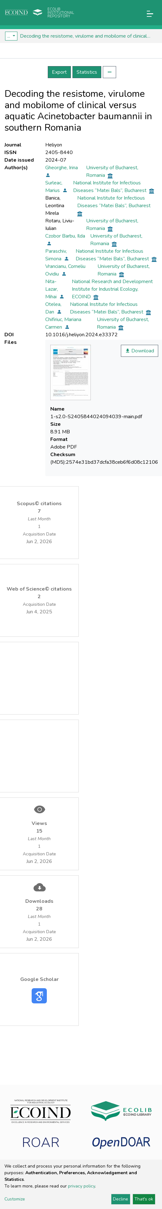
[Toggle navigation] (150, 13)
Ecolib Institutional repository (60, 13)
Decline (120, 1199)
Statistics (87, 72)
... (9, 36)
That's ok (143, 1199)
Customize (14, 1199)
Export (59, 72)
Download (139, 350)
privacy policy (81, 1186)
